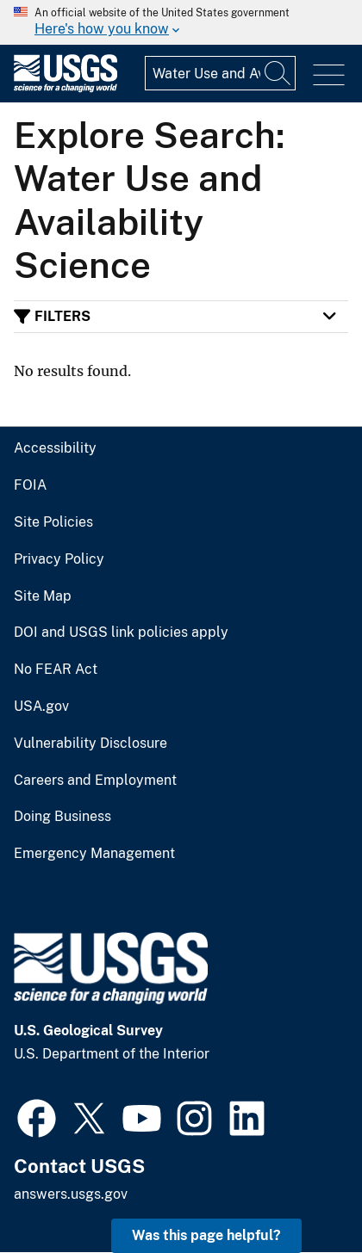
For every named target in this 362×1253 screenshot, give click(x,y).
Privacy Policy (59, 559)
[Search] (278, 73)
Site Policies (53, 522)
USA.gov (41, 706)
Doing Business (62, 816)
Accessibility (55, 448)
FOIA (30, 485)
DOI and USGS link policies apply (121, 632)
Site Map (43, 596)
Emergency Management (94, 853)
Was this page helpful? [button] (206, 1235)
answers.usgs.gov (71, 1194)
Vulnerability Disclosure (90, 743)
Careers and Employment (95, 780)
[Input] (220, 73)
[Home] (65, 88)
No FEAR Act (55, 669)
